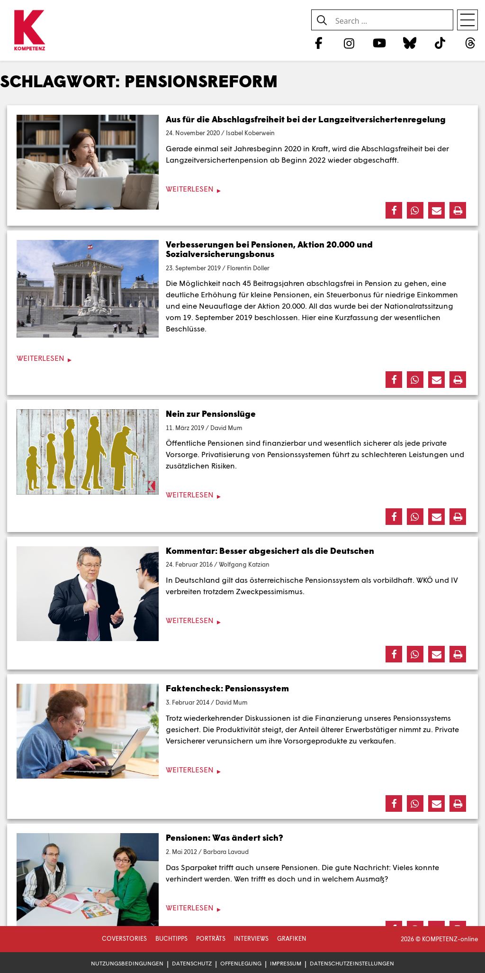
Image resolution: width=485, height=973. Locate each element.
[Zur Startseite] (29, 30)
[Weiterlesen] (242, 189)
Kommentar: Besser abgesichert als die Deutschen (270, 550)
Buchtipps (171, 938)
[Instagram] (348, 43)
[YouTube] (379, 43)
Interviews (251, 938)
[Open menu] (467, 19)
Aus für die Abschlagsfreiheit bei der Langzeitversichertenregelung (306, 119)
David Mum (226, 427)
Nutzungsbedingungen (127, 963)
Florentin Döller (248, 268)
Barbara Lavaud (226, 851)
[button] (394, 210)
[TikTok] (440, 43)
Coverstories (124, 938)
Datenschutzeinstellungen (352, 963)
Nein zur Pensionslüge (211, 413)
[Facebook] (318, 43)
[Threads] (470, 43)
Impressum (285, 963)
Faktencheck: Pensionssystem (227, 688)
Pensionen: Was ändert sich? (224, 837)
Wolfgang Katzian (244, 564)
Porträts (210, 938)
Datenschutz (192, 963)
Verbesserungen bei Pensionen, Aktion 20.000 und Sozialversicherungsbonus (269, 249)
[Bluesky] (409, 43)
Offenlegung (240, 963)
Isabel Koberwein (250, 133)
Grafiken (291, 938)
